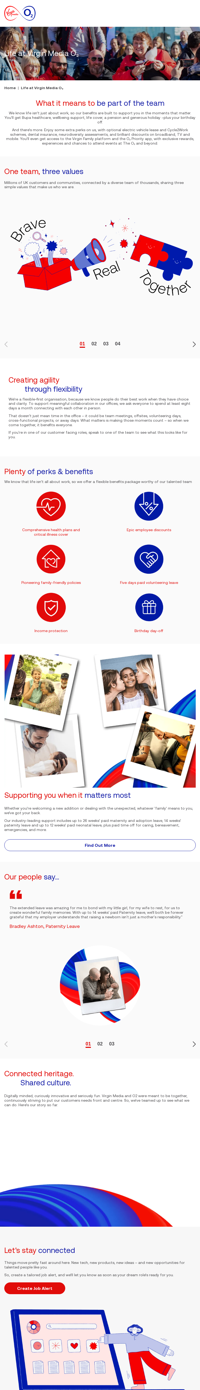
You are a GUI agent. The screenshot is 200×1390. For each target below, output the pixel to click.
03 (106, 343)
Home (10, 88)
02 (94, 343)
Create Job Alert (34, 1288)
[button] (192, 13)
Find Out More (100, 845)
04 (117, 343)
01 (82, 343)
